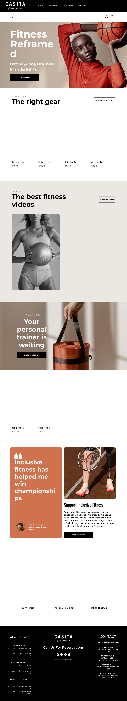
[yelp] (65, 654)
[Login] (106, 16)
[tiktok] (69, 654)
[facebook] (58, 654)
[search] (13, 17)
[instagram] (61, 654)
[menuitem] (41, 5)
